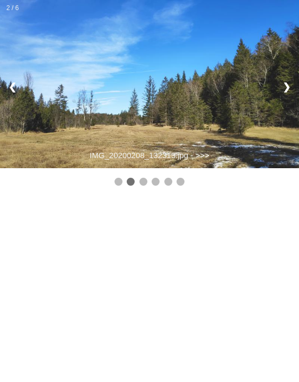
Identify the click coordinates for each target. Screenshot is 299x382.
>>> (202, 155)
